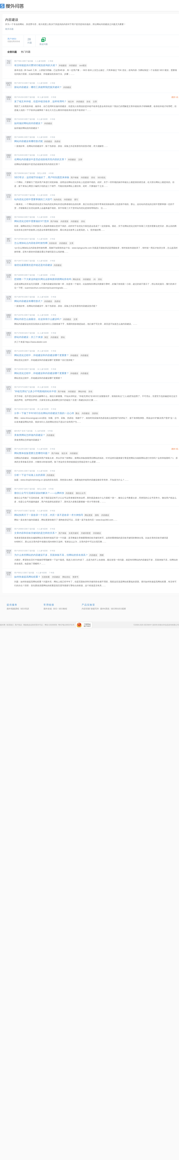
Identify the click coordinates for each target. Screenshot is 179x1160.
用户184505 (19, 275)
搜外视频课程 (13, 608)
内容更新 (64, 221)
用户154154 (19, 409)
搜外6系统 (105, 608)
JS (94, 279)
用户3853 (11, 39)
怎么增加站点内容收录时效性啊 (31, 243)
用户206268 (19, 173)
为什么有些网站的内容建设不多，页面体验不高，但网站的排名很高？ (51, 555)
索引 (76, 199)
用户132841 (19, 471)
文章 (95, 101)
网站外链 (82, 391)
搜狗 (97, 515)
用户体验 (74, 177)
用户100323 (19, 551)
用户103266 (19, 369)
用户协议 (18, 625)
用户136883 (19, 529)
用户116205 (19, 351)
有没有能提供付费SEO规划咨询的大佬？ (35, 65)
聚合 (77, 413)
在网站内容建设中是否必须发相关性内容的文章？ (40, 159)
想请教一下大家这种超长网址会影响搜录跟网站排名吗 (42, 279)
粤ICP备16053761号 (66, 625)
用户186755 (19, 297)
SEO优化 (101, 177)
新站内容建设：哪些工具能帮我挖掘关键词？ (38, 87)
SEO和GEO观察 (118, 608)
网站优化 (66, 577)
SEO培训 (24, 608)
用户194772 (19, 261)
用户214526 (19, 155)
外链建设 (63, 65)
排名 (88, 101)
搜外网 (2, 625)
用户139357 (19, 489)
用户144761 (19, 315)
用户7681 (18, 61)
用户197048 (19, 239)
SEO (12, 6)
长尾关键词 (73, 533)
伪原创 (57, 141)
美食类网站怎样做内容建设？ (29, 435)
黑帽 (102, 555)
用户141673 (19, 511)
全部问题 (12, 52)
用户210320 (19, 119)
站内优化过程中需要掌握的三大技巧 (33, 199)
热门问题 (25, 52)
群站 (63, 337)
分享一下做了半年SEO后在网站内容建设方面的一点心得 (44, 413)
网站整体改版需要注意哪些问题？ (32, 453)
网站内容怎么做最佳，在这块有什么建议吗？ (38, 319)
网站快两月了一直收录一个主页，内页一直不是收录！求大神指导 (49, 515)
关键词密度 (86, 533)
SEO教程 (63, 608)
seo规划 (82, 65)
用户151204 (19, 97)
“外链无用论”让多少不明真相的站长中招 (35, 391)
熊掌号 (75, 577)
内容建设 (73, 65)
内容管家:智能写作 (90, 608)
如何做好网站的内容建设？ (28, 123)
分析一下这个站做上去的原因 (29, 475)
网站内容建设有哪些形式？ (28, 301)
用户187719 (19, 195)
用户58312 (18, 573)
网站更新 (88, 515)
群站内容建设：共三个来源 (28, 337)
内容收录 (53, 243)
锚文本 (71, 101)
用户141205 (19, 449)
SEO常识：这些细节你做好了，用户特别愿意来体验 (41, 177)
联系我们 (10, 625)
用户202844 (19, 217)
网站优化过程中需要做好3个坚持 (31, 221)
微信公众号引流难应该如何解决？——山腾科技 (39, 493)
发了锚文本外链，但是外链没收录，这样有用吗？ (40, 101)
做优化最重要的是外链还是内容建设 (33, 265)
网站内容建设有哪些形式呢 (28, 141)
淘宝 (46, 337)
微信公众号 (81, 493)
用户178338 (19, 333)
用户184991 (19, 137)
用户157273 (19, 387)
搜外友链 (48, 608)
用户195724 (19, 83)
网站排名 (77, 279)
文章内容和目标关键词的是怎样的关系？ (35, 533)
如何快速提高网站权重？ (27, 577)
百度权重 (46, 577)
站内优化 (57, 199)
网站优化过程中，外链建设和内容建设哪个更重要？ (41, 355)
